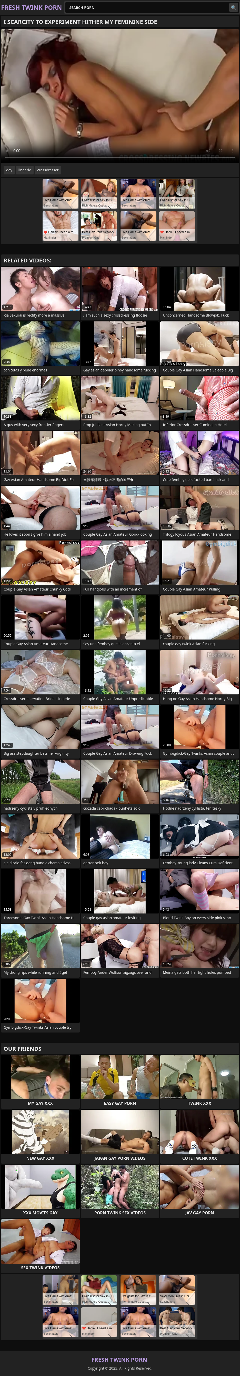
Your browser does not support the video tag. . (120, 96)
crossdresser (47, 170)
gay (9, 170)
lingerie (24, 170)
